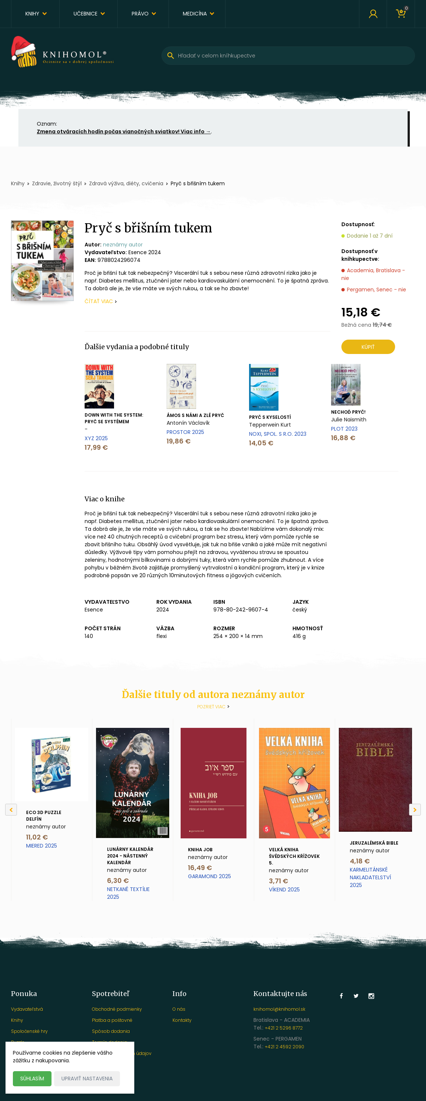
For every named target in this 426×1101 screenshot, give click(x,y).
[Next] (415, 810)
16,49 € (200, 867)
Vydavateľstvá (27, 1009)
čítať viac (99, 301)
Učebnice (85, 13)
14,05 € (261, 443)
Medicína (195, 13)
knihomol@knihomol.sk (279, 1009)
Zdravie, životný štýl (57, 183)
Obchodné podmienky (117, 1009)
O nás (179, 1009)
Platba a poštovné (112, 1020)
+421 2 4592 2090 (284, 1047)
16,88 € (343, 437)
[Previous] (11, 810)
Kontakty (182, 1020)
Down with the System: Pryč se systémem (114, 418)
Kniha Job (200, 849)
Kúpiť (368, 347)
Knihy (32, 13)
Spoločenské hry (29, 1031)
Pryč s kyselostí (270, 417)
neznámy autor (123, 244)
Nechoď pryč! (348, 412)
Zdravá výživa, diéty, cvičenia (126, 183)
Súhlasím (32, 1078)
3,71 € (278, 881)
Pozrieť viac (211, 707)
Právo (140, 13)
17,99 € (96, 447)
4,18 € (360, 861)
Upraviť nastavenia (87, 1078)
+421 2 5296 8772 (284, 1028)
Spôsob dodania (111, 1031)
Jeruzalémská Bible (374, 843)
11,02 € (37, 837)
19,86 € (179, 441)
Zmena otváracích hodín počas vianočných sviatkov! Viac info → (124, 131)
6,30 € (118, 880)
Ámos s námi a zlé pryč (195, 415)
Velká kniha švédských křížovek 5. (294, 856)
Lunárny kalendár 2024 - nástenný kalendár (130, 856)
